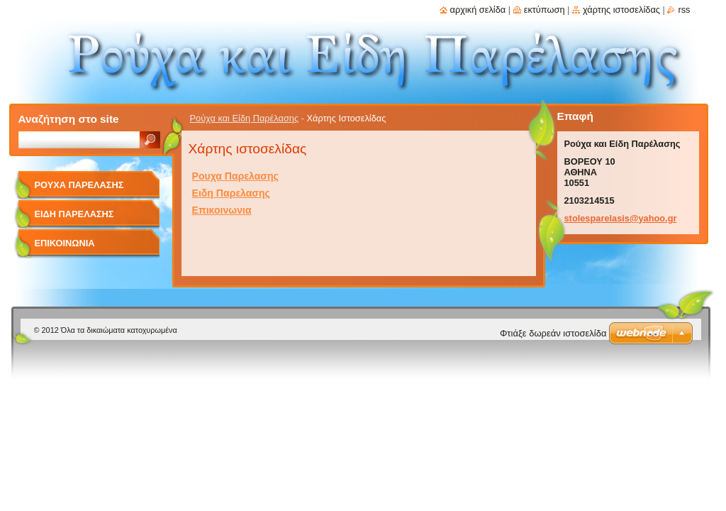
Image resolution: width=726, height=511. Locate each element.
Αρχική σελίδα (478, 9)
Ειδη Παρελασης (231, 193)
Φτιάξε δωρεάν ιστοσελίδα (553, 333)
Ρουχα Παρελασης (235, 176)
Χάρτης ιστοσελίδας (621, 9)
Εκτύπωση (544, 9)
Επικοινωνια (222, 210)
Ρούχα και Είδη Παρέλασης (244, 118)
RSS (684, 9)
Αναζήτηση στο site (68, 119)
